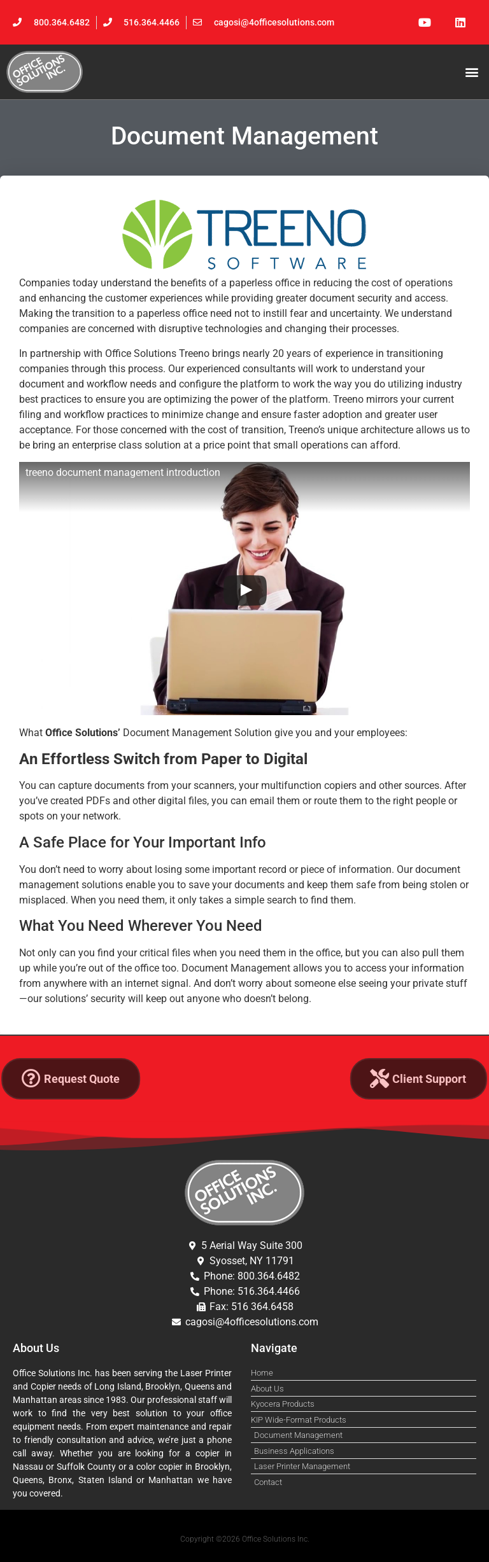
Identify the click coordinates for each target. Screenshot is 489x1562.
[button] (472, 72)
